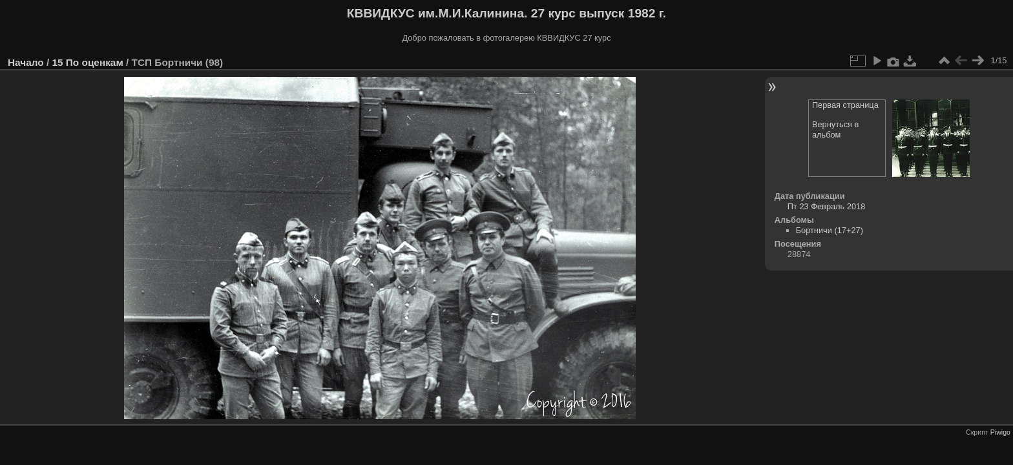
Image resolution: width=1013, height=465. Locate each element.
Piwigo (1000, 432)
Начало (26, 62)
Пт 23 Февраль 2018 (826, 206)
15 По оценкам (87, 62)
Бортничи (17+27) (829, 230)
